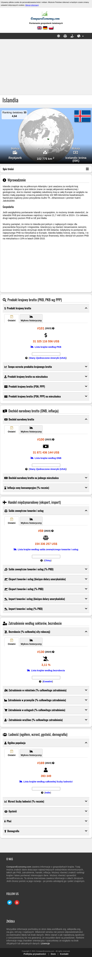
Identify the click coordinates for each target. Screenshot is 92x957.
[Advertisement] (46, 67)
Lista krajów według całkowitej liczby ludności (46, 781)
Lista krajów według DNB (46, 458)
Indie (47, 792)
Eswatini (47, 681)
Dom (53, 954)
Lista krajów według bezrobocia (46, 670)
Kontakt (64, 954)
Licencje (45, 943)
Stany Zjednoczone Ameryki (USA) (47, 358)
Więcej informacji (31, 5)
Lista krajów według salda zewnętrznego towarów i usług (46, 549)
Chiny (48, 560)
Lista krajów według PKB (46, 347)
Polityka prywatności (35, 954)
